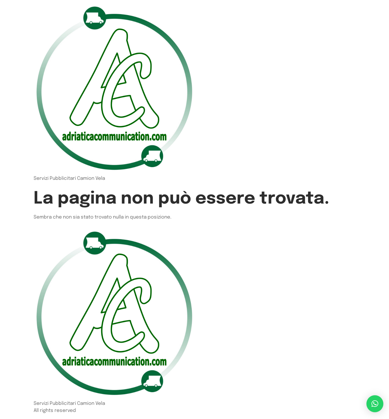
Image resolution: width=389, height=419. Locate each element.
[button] (374, 403)
